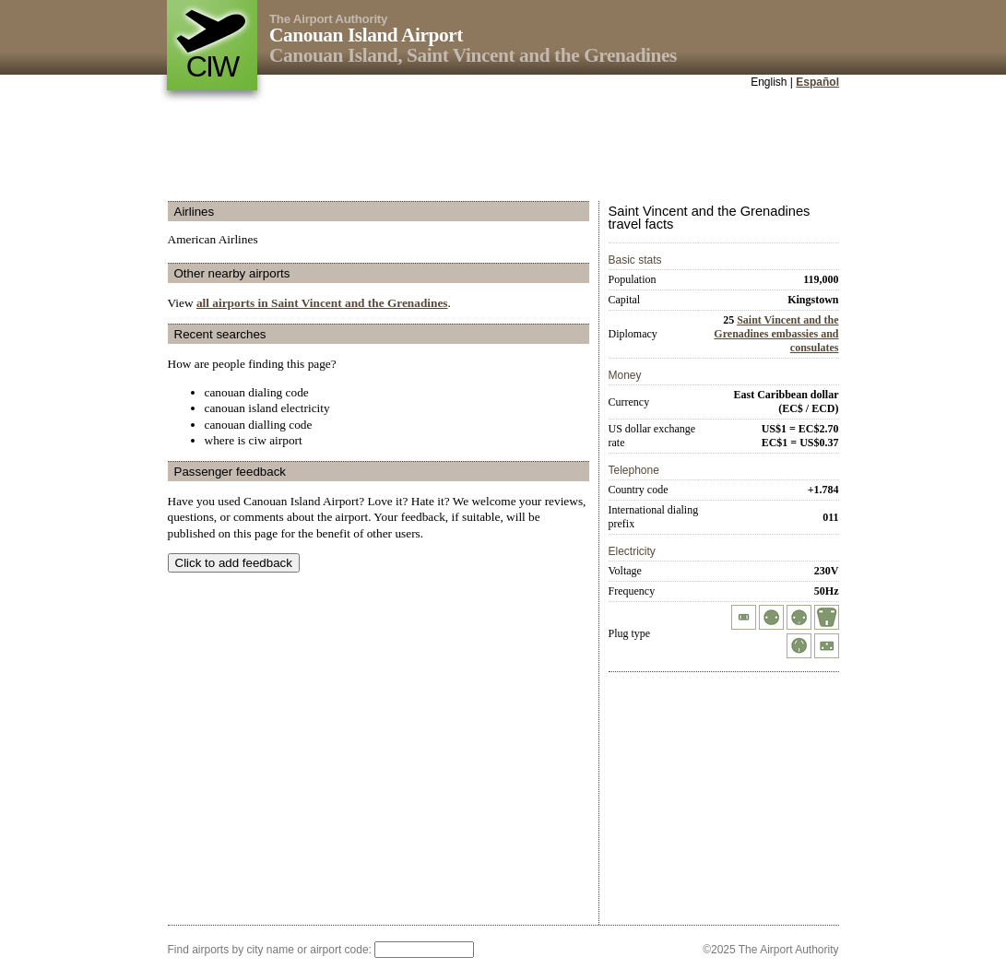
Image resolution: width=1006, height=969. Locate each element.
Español (817, 82)
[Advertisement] (503, 146)
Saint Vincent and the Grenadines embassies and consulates (776, 333)
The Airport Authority (328, 19)
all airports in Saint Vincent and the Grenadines (322, 303)
